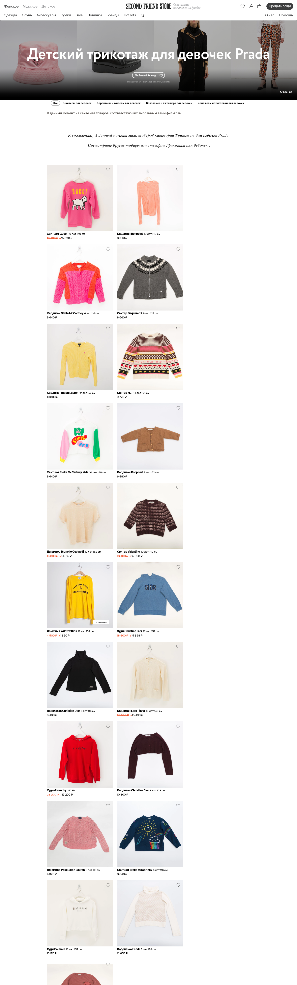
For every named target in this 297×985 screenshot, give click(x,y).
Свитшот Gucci (57, 232)
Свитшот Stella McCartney (202, 623)
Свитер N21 (192, 311)
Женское (11, 6)
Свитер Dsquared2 (59, 311)
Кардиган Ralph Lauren (131, 311)
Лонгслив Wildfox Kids (131, 467)
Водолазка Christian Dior (63, 545)
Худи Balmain (56, 702)
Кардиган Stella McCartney (203, 232)
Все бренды (93, 718)
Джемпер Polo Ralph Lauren (135, 623)
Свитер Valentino (58, 467)
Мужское (30, 6)
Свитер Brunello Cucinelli (201, 702)
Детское (48, 6)
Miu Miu (148, 751)
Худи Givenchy (194, 545)
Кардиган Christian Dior (63, 623)
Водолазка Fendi (127, 702)
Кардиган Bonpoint (129, 232)
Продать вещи (280, 6)
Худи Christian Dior (197, 467)
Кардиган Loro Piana (130, 545)
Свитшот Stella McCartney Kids (67, 389)
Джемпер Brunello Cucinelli (203, 389)
